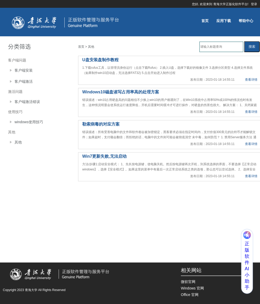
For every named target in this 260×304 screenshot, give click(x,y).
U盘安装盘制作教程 (100, 60)
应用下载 (223, 21)
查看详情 (251, 79)
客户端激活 (24, 81)
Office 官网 (190, 295)
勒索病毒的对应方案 (101, 124)
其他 (18, 142)
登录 (254, 4)
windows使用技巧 (29, 122)
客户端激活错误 (27, 102)
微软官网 (188, 282)
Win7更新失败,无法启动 (104, 156)
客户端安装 (24, 70)
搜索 (252, 47)
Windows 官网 (192, 288)
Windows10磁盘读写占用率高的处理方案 (120, 92)
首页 (205, 21)
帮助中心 (246, 21)
